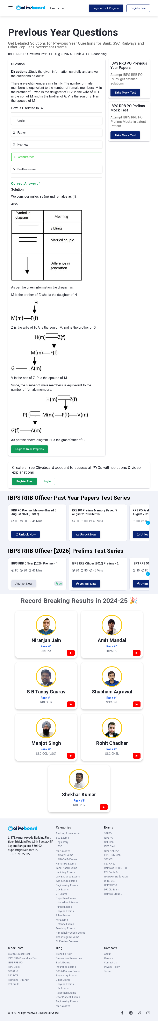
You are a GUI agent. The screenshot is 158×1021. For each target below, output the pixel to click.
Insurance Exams (66, 966)
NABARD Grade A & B (116, 876)
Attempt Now (23, 583)
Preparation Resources (69, 958)
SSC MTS (13, 975)
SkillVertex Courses (67, 941)
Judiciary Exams (65, 872)
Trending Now (64, 954)
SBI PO (108, 833)
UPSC (59, 846)
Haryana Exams (65, 911)
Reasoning (99, 54)
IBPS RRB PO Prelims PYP (27, 54)
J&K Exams (62, 889)
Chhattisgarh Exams (67, 937)
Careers (108, 958)
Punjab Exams (64, 906)
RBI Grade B (111, 872)
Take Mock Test (125, 92)
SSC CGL (109, 859)
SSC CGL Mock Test (19, 954)
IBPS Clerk (110, 846)
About (107, 954)
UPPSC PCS (110, 885)
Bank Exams (63, 962)
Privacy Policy (112, 966)
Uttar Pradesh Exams (68, 997)
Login (47, 481)
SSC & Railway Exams (68, 971)
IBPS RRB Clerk (112, 855)
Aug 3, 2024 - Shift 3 (69, 54)
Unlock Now (25, 534)
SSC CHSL (109, 863)
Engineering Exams (67, 885)
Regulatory (62, 842)
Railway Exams (64, 855)
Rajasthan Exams (66, 898)
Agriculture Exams (66, 881)
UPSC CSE (109, 881)
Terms (107, 971)
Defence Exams (65, 924)
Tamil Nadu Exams (66, 868)
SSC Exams (62, 837)
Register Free (138, 8)
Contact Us (110, 962)
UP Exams (61, 893)
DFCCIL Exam (111, 889)
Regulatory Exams (66, 975)
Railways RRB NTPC (115, 868)
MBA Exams (63, 850)
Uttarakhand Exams (67, 902)
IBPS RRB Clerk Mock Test (22, 958)
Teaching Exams (65, 928)
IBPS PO (108, 837)
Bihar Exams (63, 915)
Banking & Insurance (67, 833)
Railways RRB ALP (18, 979)
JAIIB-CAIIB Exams (66, 859)
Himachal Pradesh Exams (70, 932)
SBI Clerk (109, 842)
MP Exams (62, 919)
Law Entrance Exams (68, 876)
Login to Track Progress (106, 8)
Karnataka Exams (66, 863)
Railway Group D (113, 893)
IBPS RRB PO (111, 850)
